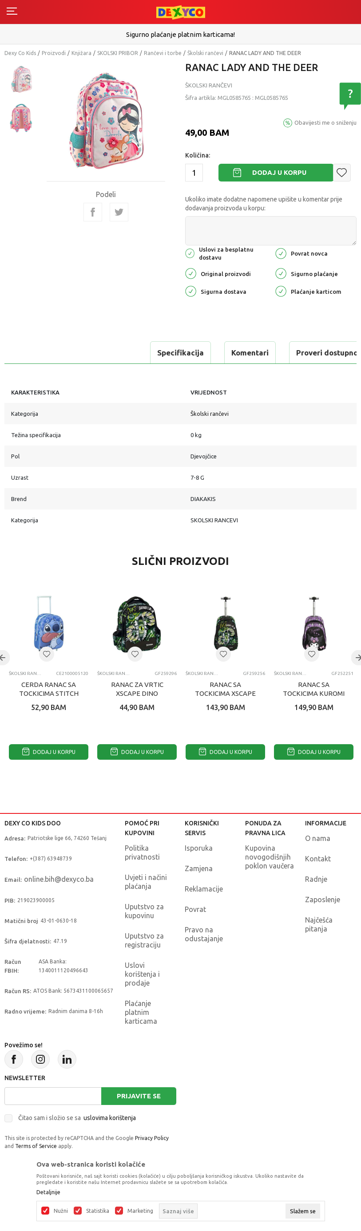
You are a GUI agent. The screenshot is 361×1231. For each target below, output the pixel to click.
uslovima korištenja (109, 1117)
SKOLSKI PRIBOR (117, 53)
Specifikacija (41, 352)
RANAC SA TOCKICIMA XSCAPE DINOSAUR (225, 693)
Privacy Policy (152, 1138)
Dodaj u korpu (279, 172)
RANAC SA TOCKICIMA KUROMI (314, 689)
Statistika (97, 1211)
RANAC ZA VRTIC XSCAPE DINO (137, 689)
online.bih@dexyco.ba (59, 879)
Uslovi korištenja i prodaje (142, 974)
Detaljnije (48, 1192)
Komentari (111, 352)
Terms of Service (36, 1146)
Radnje (316, 879)
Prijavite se (139, 1096)
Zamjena (199, 868)
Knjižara (81, 53)
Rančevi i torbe (163, 53)
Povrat (195, 909)
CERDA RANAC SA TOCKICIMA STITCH (49, 689)
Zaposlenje (322, 900)
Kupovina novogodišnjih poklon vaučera (269, 857)
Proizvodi (54, 53)
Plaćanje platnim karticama (141, 1012)
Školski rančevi (205, 53)
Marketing (140, 1211)
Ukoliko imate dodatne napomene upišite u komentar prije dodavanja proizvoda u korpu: (263, 204)
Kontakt (318, 859)
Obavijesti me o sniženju (325, 122)
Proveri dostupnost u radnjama (212, 352)
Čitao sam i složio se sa (77, 1118)
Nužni (61, 1211)
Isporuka (199, 848)
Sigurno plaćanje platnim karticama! (180, 34)
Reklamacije (204, 889)
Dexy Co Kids (20, 53)
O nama (317, 838)
